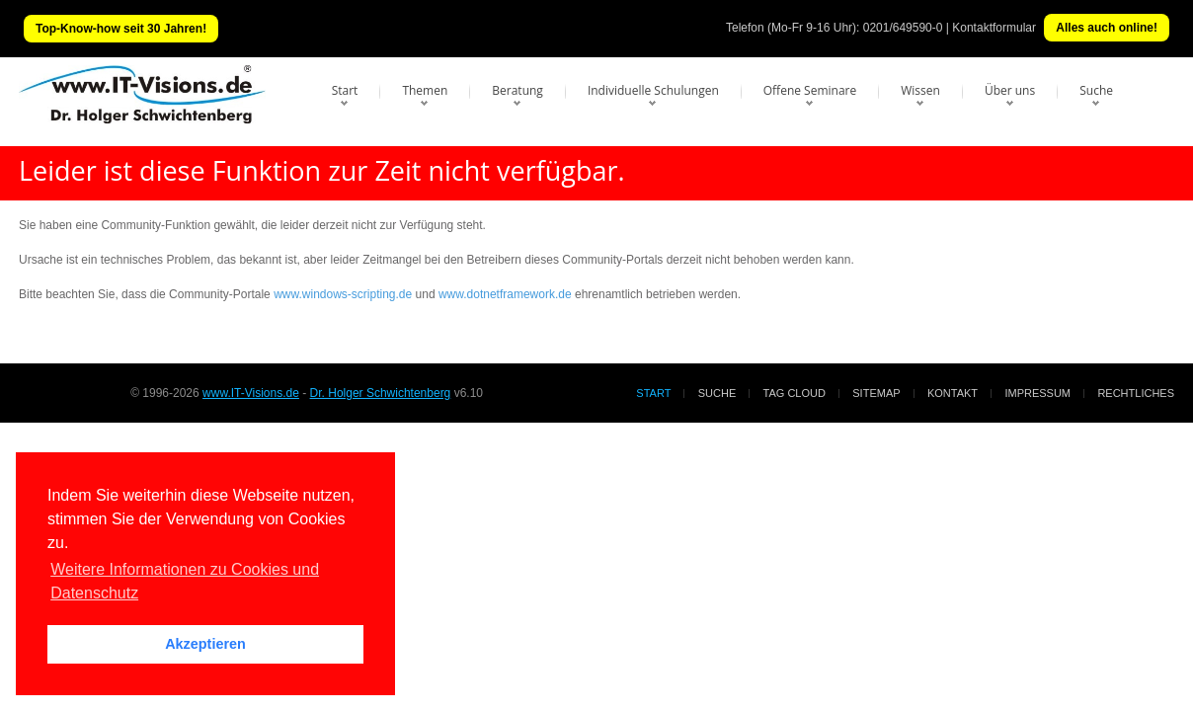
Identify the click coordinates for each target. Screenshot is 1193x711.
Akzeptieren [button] (205, 644)
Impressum (1037, 393)
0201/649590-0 (903, 28)
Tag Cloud (794, 393)
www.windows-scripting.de (343, 294)
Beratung (517, 90)
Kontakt (952, 393)
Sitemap (876, 393)
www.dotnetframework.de (505, 294)
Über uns (1010, 90)
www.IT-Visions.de (250, 393)
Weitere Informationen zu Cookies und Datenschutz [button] (184, 581)
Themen (424, 90)
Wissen (920, 90)
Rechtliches (1135, 393)
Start (345, 90)
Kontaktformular (994, 28)
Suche (1096, 90)
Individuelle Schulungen (653, 90)
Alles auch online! (1106, 28)
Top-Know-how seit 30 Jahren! (121, 29)
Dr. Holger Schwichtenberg (380, 393)
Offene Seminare (810, 90)
